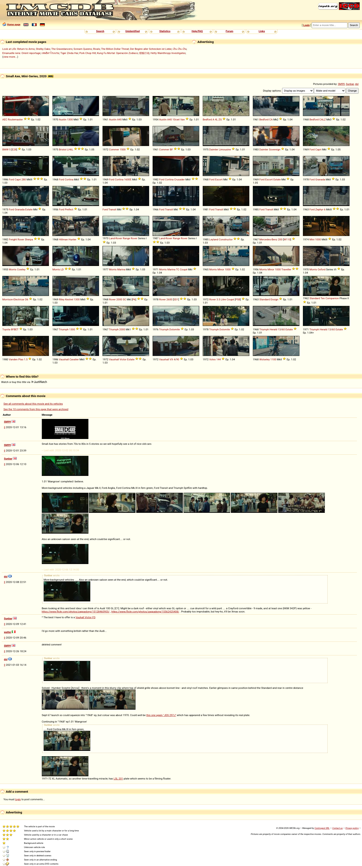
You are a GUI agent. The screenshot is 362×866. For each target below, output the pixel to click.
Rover (134, 238)
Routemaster (15, 119)
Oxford (322, 269)
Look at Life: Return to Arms (18, 49)
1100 (273, 359)
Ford (312, 149)
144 (218, 359)
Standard (264, 299)
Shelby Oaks (43, 49)
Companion (332, 298)
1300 (70, 119)
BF (171, 149)
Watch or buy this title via (24, 382)
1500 (123, 149)
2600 (169, 299)
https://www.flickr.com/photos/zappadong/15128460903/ (76, 611)
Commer (114, 149)
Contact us (337, 828)
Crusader (179, 179)
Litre (223, 299)
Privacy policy (352, 828)
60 (283, 329)
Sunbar (350, 84)
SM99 (341, 84)
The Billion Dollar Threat (115, 49)
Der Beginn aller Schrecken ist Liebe (151, 49)
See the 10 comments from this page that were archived (35, 409)
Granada (320, 179)
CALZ (322, 119)
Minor (220, 269)
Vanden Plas (16, 359)
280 (23, 179)
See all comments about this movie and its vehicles (33, 403)
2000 (119, 299)
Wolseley (264, 359)
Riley (61, 299)
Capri (318, 149)
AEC (4, 119)
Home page (13, 24)
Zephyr (319, 209)
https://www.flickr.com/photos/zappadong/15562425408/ (145, 611)
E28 (14, 149)
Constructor (226, 239)
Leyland (213, 239)
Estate (277, 179)
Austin (62, 119)
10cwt (176, 119)
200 (280, 239)
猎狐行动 (144, 53)
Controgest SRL (321, 828)
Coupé (183, 269)
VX (171, 359)
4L (216, 119)
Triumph (64, 329)
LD (62, 269)
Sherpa (29, 239)
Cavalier (74, 359)
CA (271, 119)
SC (124, 299)
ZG (220, 119)
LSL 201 (118, 778)
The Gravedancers (61, 49)
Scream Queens (82, 49)
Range (126, 238)
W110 (287, 239)
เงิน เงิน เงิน (180, 49)
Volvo (212, 359)
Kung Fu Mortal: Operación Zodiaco (117, 53)
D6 (26, 299)
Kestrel (69, 299)
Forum (229, 31)
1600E (127, 179)
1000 (318, 239)
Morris (12, 269)
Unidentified (132, 31)
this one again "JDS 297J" (161, 715)
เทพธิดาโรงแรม (50, 53)
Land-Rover (115, 238)
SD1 (176, 299)
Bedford (207, 119)
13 (279, 329)
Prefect (69, 209)
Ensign (274, 299)
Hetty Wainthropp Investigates (168, 53)
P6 (134, 299)
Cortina (69, 179)
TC (177, 269)
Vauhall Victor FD (85, 617)
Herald (273, 329)
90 (177, 359)
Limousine (225, 149)
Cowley (21, 269)
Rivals (96, 49)
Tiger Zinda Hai (69, 53)
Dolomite (174, 329)
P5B (237, 299)
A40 (119, 119)
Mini (311, 239)
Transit (112, 209)
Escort (219, 179)
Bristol (62, 149)
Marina (121, 269)
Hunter (72, 239)
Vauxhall (64, 359)
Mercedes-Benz (268, 239)
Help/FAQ (197, 31)
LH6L (70, 149)
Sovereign (275, 149)
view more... (10, 56)
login (18, 799)
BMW (5, 149)
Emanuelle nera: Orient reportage (21, 53)
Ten (322, 298)
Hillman (63, 239)
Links (262, 31)
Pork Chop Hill (87, 53)
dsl (357, 84)
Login (306, 25)
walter (7, 632)
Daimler (213, 149)
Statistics (164, 31)
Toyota (6, 329)
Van (182, 119)
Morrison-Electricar (13, 299)
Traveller (286, 269)
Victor (123, 359)
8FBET (14, 329)
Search (100, 31)
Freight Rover (16, 239)
